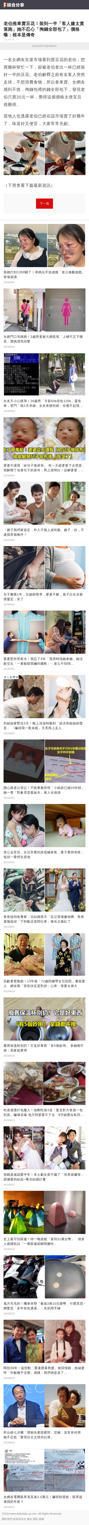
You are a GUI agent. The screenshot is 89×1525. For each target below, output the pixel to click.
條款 (29, 1518)
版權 (41, 1518)
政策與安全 (19, 1518)
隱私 (35, 1518)
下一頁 (44, 203)
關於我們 (7, 1518)
